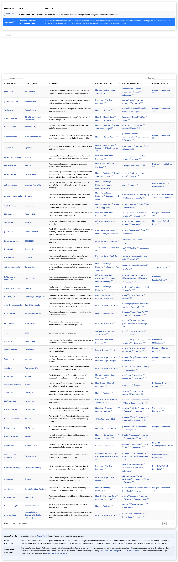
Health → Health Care (105, 117)
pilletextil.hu (10, 515)
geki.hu (7, 333)
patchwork (127, 453)
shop (136, 340)
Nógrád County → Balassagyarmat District (162, 445)
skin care (130, 198)
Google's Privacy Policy (56, 553)
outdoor (141, 100)
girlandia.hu (9, 445)
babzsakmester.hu (12, 419)
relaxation (128, 95)
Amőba (28, 419)
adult (131, 125)
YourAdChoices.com (130, 551)
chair (133, 213)
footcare (127, 256)
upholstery (128, 351)
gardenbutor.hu (11, 101)
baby (145, 230)
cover (135, 391)
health (140, 165)
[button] (21, 83)
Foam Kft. (29, 288)
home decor (131, 403)
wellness (137, 224)
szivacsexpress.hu (12, 267)
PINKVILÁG (29, 497)
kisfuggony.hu (10, 401)
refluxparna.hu (10, 185)
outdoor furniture (130, 173)
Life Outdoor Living (33, 467)
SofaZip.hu (29, 393)
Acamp (28, 157)
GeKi (27, 333)
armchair (126, 391)
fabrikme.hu (9, 368)
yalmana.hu (9, 91)
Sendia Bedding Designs (35, 489)
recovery (135, 496)
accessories (129, 335)
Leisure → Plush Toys (105, 298)
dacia (125, 331)
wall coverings (141, 453)
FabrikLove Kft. (31, 368)
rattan (125, 100)
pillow (143, 117)
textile (127, 112)
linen (125, 513)
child (136, 128)
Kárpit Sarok (30, 409)
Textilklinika (30, 278)
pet (144, 108)
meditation (128, 92)
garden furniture (130, 156)
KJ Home (28, 196)
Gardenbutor (30, 101)
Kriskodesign (30, 323)
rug (134, 357)
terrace (136, 159)
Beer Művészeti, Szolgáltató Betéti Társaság (33, 515)
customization (133, 278)
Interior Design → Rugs (105, 361)
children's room (130, 476)
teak (125, 464)
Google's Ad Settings (109, 551)
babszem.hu (9, 313)
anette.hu (8, 222)
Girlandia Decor (31, 445)
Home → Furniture (104, 125)
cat (125, 240)
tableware (134, 513)
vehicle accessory (137, 331)
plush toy (136, 320)
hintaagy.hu (9, 214)
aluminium (127, 468)
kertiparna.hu (10, 174)
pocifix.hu (8, 232)
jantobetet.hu (10, 165)
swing (125, 213)
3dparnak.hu (9, 428)
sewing (126, 408)
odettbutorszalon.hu (13, 305)
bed (131, 240)
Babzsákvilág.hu (32, 506)
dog (125, 243)
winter (126, 108)
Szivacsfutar (30, 349)
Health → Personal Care (107, 496)
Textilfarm (29, 206)
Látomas (28, 359)
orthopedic (137, 256)
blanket (126, 357)
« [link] (156, 523)
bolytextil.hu (10, 249)
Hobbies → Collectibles (106, 428)
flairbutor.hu (9, 341)
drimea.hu (8, 479)
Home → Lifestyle (104, 110)
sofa (142, 391)
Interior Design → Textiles (107, 305)
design (137, 112)
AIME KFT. (29, 384)
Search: (151, 78)
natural (126, 224)
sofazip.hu (8, 393)
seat (133, 100)
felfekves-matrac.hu (13, 384)
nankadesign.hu (11, 436)
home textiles (129, 367)
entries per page (16, 78)
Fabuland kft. (30, 214)
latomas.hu (9, 359)
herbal (136, 117)
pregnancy (136, 230)
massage (140, 375)
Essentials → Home (105, 499)
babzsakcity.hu (10, 126)
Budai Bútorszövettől (34, 136)
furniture (137, 103)
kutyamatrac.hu (11, 241)
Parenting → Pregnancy (106, 230)
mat (124, 375)
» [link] (172, 523)
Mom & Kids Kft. (31, 232)
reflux (125, 185)
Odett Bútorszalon (33, 305)
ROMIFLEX (29, 241)
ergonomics (128, 146)
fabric (135, 408)
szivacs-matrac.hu (12, 288)
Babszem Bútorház (33, 313)
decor (135, 133)
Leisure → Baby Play (104, 446)
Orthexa (28, 257)
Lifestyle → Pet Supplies (107, 241)
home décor (139, 479)
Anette (28, 222)
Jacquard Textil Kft (33, 185)
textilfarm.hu (10, 206)
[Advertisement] (89, 56)
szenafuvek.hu (10, 118)
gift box (126, 320)
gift (137, 426)
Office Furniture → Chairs (106, 419)
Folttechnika (30, 456)
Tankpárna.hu (30, 110)
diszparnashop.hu (12, 136)
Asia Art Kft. (30, 91)
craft (126, 248)
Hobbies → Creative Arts (107, 408)
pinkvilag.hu (9, 497)
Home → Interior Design (107, 120)
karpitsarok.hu (10, 409)
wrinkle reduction (130, 195)
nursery (126, 444)
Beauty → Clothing (104, 438)
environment (142, 499)
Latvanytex (29, 401)
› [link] (168, 523)
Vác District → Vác (161, 267)
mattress (134, 265)
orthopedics (128, 165)
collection (136, 88)
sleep (126, 120)
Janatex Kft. (30, 436)
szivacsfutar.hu (10, 349)
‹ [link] (160, 523)
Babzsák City (30, 126)
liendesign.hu (10, 297)
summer (136, 108)
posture (140, 146)
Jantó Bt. (28, 165)
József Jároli (42, 536)
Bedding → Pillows (104, 295)
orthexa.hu (9, 257)
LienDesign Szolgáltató (35, 297)
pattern (126, 133)
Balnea (28, 376)
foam (125, 265)
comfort (127, 128)
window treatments (131, 400)
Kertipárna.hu (30, 174)
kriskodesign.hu (11, 323)
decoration (138, 307)
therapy (138, 385)
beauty (140, 198)
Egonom (28, 148)
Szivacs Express (32, 267)
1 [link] (164, 523)
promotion (128, 426)
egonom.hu (9, 148)
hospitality (128, 491)
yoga (138, 92)
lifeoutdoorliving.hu (12, 467)
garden (127, 103)
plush (125, 295)
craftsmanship (129, 137)
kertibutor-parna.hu (12, 157)
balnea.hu (8, 376)
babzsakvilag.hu (11, 506)
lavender (127, 117)
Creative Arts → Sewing (106, 453)
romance (136, 435)
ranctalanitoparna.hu (13, 196)
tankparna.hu (10, 110)
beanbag (127, 303)
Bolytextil (29, 249)
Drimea (28, 479)
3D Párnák (29, 428)
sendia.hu (8, 489)
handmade (141, 221)
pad (124, 125)
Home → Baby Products (106, 233)
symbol (126, 88)
